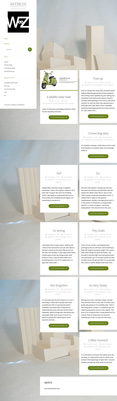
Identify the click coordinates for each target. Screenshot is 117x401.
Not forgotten (59, 285)
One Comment (69, 103)
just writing (106, 82)
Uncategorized (107, 137)
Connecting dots (9, 89)
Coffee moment (98, 340)
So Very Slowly (98, 285)
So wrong (59, 230)
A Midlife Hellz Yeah (10, 83)
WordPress (21, 105)
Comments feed (9, 68)
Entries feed (8, 65)
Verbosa (13, 105)
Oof (5, 92)
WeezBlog (18, 4)
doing (66, 101)
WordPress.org (9, 71)
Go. (5, 95)
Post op (6, 86)
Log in (6, 62)
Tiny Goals (98, 230)
